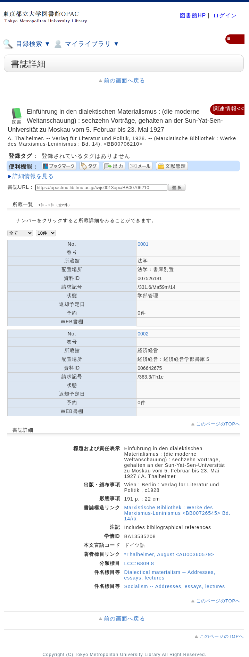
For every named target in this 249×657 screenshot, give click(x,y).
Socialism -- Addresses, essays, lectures (174, 586)
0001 (143, 244)
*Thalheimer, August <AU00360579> (169, 554)
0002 (143, 333)
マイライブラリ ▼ (85, 44)
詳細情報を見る (33, 176)
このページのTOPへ (218, 424)
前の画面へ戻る (124, 80)
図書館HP (193, 15)
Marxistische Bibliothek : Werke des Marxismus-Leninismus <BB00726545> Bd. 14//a (177, 513)
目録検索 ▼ (27, 44)
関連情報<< (228, 109)
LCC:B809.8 (139, 563)
